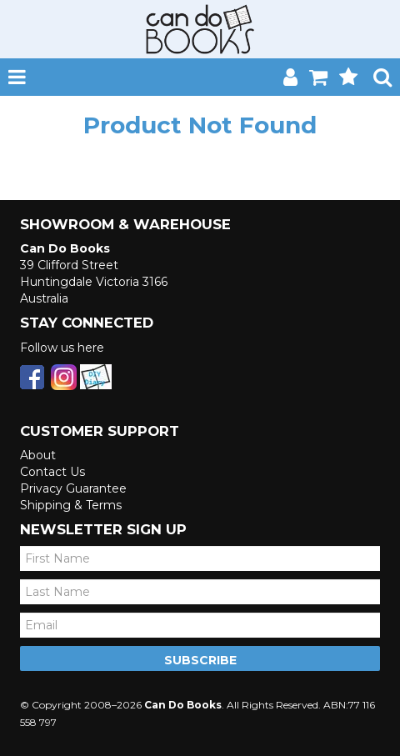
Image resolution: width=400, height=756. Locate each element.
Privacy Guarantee (73, 488)
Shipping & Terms (71, 505)
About (38, 455)
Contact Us (52, 471)
